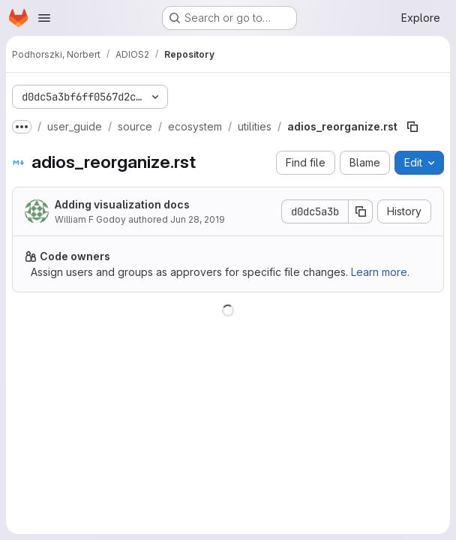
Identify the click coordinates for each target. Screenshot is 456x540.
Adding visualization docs (122, 204)
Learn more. (380, 272)
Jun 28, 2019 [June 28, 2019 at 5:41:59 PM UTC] (197, 219)
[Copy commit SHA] (361, 212)
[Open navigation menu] (44, 18)
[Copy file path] (412, 127)
